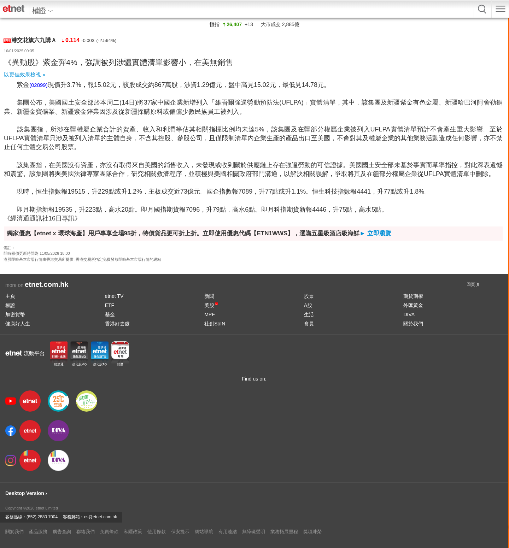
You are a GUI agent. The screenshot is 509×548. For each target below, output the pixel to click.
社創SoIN (214, 323)
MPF (209, 314)
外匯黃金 (413, 305)
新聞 (209, 296)
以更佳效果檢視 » (25, 74)
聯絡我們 (85, 531)
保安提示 (180, 531)
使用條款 (156, 531)
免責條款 (109, 531)
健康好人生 (17, 323)
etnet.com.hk (46, 284)
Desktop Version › (26, 493)
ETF (109, 305)
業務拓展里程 (284, 531)
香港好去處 (117, 323)
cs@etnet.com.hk (100, 516)
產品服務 (38, 531)
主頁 (10, 296)
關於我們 (413, 323)
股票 (309, 296)
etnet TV (114, 296)
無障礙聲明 (253, 531)
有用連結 (227, 531)
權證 (10, 305)
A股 (308, 305)
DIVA (409, 314)
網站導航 (204, 531)
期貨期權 (413, 296)
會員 (309, 323)
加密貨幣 (15, 314)
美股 (211, 305)
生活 (309, 314)
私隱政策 (133, 531)
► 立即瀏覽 (375, 233)
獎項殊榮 (312, 531)
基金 (110, 314)
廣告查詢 (62, 531)
